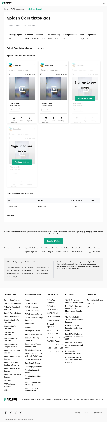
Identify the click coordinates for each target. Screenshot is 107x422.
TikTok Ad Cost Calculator (9, 333)
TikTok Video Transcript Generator (34, 319)
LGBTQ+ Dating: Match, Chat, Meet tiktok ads (48, 252)
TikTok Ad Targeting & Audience (12, 308)
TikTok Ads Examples (51, 301)
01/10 (60, 348)
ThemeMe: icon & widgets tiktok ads (80, 252)
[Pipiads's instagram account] (20, 412)
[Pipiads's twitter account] (10, 412)
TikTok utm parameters (12, 303)
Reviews (28, 327)
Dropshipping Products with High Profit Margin (33, 355)
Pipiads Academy (53, 320)
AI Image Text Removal (33, 334)
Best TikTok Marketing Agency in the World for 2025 (74, 336)
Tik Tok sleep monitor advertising (43, 270)
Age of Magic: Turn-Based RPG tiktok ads (33, 252)
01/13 (54, 348)
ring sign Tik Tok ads (13, 270)
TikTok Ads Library (32, 311)
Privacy (77, 413)
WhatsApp (90, 303)
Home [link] (6, 9)
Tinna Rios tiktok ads (79, 248)
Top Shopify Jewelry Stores (32, 371)
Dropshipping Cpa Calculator (10, 327)
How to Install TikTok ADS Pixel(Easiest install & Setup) (74, 359)
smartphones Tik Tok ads (14, 273)
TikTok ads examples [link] (18, 9)
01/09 (48, 352)
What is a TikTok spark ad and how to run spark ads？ (74, 345)
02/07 (48, 345)
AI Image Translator (32, 331)
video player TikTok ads (14, 267)
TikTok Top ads (52, 310)
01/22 (60, 345)
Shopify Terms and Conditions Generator (12, 363)
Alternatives (29, 324)
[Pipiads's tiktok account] (15, 412)
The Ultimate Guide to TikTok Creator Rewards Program (74, 319)
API (88, 307)
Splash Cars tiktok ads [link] (35, 9)
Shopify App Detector (12, 317)
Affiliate (6, 390)
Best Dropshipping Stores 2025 (32, 339)
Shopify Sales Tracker (12, 300)
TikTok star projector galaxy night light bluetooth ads (28, 273)
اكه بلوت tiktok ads (94, 252)
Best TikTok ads (52, 313)
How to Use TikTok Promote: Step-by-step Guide (73, 328)
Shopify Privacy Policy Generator (12, 351)
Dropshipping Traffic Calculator (11, 321)
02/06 (54, 345)
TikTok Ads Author (53, 317)
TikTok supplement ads (43, 273)
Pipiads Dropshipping (33, 350)
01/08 (54, 352)
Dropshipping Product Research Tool (33, 345)
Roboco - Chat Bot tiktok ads (64, 252)
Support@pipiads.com (95, 300)
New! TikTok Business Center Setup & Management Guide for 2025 (73, 309)
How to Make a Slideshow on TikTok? (73, 352)
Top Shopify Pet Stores (33, 367)
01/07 (60, 352)
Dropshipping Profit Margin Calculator (11, 345)
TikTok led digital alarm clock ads (14, 277)
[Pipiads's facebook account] (5, 412)
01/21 (48, 348)
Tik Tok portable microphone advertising (43, 267)
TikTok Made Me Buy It (33, 360)
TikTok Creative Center (33, 314)
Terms (86, 413)
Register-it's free (85, 98)
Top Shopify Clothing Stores (33, 377)
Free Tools (7, 381)
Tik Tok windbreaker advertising (28, 267)
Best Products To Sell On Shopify (33, 383)
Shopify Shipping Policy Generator (12, 376)
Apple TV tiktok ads (31, 248)
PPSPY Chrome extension (9, 385)
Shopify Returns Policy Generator (12, 370)
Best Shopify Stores (32, 363)
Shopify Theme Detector (13, 313)
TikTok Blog (51, 306)
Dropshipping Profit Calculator (11, 339)
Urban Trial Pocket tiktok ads (64, 248)
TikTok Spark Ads (31, 307)
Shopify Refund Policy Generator (12, 357)
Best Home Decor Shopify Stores (31, 389)
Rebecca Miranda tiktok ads (95, 248)
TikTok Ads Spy (31, 303)
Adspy (27, 300)
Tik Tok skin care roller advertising (28, 270)
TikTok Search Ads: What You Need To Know (74, 301)
